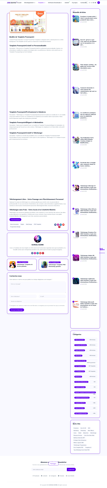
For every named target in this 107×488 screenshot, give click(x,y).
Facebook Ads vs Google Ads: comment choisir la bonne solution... (88, 164)
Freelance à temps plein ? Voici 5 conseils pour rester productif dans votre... (88, 18)
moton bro (85, 433)
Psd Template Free (80, 366)
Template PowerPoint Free (81, 397)
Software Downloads (54, 2)
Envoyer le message (16, 310)
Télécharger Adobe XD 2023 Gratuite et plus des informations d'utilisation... (88, 257)
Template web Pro (80, 402)
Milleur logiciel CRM (78, 442)
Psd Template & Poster (81, 413)
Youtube (61, 476)
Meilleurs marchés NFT (79, 437)
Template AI (88, 447)
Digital (22, 224)
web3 (79, 433)
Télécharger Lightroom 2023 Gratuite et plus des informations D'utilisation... (88, 280)
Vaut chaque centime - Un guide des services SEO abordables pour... (88, 66)
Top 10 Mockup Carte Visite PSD (81, 450)
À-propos (75, 2)
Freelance (76, 428)
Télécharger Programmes (80, 445)
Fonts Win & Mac (79, 408)
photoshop (83, 430)
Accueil (19, 2)
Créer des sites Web (89, 435)
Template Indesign (80, 387)
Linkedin (44, 476)
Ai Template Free (79, 371)
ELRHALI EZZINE (53, 485)
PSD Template (37, 224)
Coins (75, 433)
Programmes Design (15, 226)
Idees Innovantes (14, 224)
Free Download (15, 219)
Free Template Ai (22, 262)
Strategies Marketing (80, 345)
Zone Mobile (70, 476)
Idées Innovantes (79, 339)
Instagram (52, 476)
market (67, 2)
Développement (29, 2)
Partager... (53, 463)
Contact (82, 2)
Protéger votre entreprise (80, 440)
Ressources (78, 376)
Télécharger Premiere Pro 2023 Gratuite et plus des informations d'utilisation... (88, 234)
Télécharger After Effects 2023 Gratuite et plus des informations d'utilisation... (88, 210)
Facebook (36, 476)
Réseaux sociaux (78, 435)
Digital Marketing (79, 350)
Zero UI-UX (83, 428)
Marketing (76, 430)
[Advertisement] (37, 64)
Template (41, 2)
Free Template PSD (78, 447)
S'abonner (71, 469)
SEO (89, 428)
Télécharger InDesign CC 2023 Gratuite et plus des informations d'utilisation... (88, 187)
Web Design (29, 224)
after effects (91, 430)
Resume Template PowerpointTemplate (85, 392)
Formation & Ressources (81, 381)
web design (93, 433)
